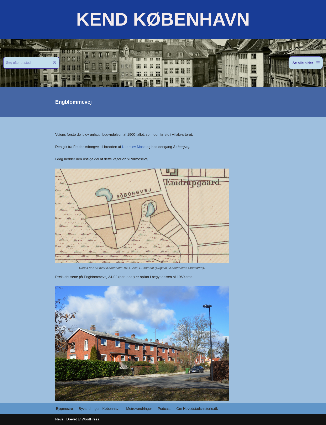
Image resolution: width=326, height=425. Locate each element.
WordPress (90, 419)
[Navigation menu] (306, 62)
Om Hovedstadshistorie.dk (197, 409)
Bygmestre (64, 409)
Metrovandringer (139, 409)
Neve (59, 419)
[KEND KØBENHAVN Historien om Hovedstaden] (163, 19)
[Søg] (26, 63)
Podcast (164, 409)
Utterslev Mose (134, 147)
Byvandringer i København (99, 409)
